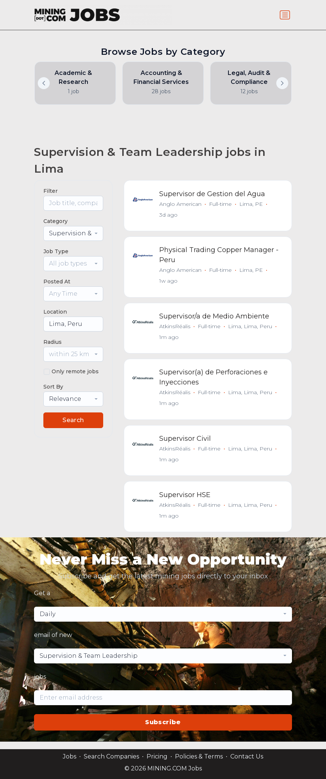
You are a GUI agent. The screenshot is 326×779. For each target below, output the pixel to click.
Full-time (221, 204)
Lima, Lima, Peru (251, 329)
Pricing (157, 756)
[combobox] (73, 233)
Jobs (69, 756)
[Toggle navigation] (285, 15)
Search (73, 420)
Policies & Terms (199, 756)
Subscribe (163, 729)
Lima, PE (252, 204)
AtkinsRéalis (175, 329)
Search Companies (111, 756)
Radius (52, 342)
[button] (282, 83)
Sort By (53, 386)
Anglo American (181, 204)
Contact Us (246, 756)
